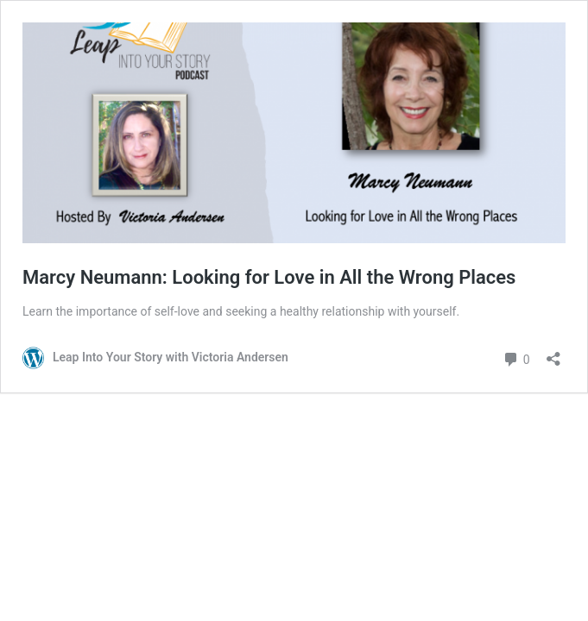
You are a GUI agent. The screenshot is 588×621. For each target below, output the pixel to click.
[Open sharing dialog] (553, 353)
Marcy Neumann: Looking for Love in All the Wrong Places (268, 277)
